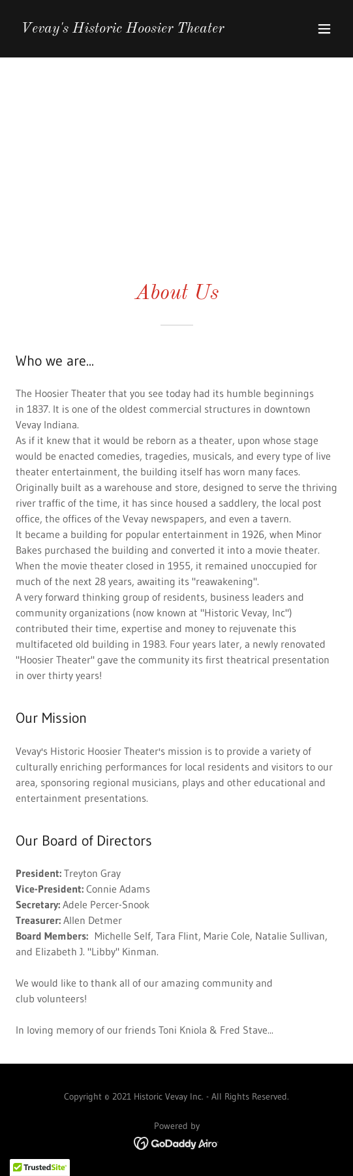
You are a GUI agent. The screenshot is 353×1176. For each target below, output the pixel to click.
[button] (324, 29)
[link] (122, 28)
